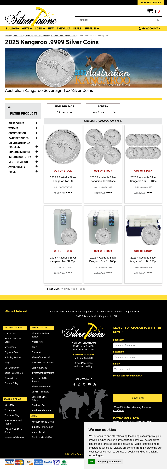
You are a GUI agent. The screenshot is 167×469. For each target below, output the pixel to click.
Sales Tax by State (14, 373)
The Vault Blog (12, 415)
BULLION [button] (12, 28)
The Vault (36, 352)
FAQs (7, 362)
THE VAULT (63, 28)
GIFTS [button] (27, 28)
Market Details (39, 432)
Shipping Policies (13, 357)
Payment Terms (12, 352)
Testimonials (11, 410)
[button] (153, 11)
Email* (116, 363)
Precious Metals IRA (42, 437)
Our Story (9, 405)
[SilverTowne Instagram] (79, 384)
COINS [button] (40, 28)
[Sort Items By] (103, 112)
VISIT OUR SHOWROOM (83, 343)
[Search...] (116, 20)
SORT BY (103, 106)
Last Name (118, 351)
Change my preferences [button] (109, 461)
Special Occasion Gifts (43, 362)
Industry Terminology (42, 427)
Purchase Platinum (41, 410)
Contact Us (10, 333)
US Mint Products (40, 391)
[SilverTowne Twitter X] (84, 384)
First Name (119, 339)
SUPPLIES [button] (92, 28)
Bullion (8, 36)
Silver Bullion (18, 36)
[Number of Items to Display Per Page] (64, 112)
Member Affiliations (14, 437)
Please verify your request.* (127, 375)
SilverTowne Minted (41, 386)
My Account (11, 347)
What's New (37, 342)
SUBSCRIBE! (138, 398)
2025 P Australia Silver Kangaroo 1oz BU (96, 316)
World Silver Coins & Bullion (37, 36)
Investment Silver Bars (43, 373)
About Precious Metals (43, 421)
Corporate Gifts (39, 367)
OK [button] (91, 461)
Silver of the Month (41, 357)
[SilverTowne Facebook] (74, 384)
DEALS (77, 28)
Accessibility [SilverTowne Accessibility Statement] (11, 378)
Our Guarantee (12, 367)
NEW (51, 28)
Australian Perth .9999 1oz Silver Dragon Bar (71, 311)
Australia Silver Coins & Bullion (63, 36)
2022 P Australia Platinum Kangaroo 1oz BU (119, 311)
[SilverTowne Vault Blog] (94, 384)
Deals (34, 347)
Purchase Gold (39, 405)
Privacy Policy (11, 383)
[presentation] (137, 384)
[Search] (158, 20)
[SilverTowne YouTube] (89, 384)
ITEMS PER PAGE (64, 106)
